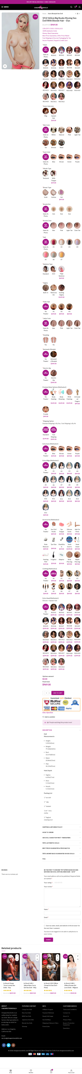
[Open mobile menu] (5, 7)
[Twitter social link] (9, 1047)
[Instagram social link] (13, 1047)
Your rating (48, 882)
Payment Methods (48, 1015)
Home (44, 13)
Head (44, 45)
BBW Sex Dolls (26, 1018)
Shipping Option (48, 421)
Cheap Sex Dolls (27, 1011)
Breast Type (46, 187)
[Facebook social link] (4, 1047)
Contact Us (66, 1015)
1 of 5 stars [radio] (55, 882)
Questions (66, 1030)
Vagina (45, 283)
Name (46, 909)
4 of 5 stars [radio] (60, 882)
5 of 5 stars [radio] (61, 882)
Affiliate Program (47, 1011)
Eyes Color (46, 152)
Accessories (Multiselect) (50, 520)
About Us (66, 1018)
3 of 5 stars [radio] (58, 882)
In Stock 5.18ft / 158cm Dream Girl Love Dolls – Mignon (71, 985)
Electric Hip (46, 368)
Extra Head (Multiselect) (50, 598)
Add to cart (57, 693)
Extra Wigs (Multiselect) (50, 460)
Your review (48, 886)
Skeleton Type (47, 264)
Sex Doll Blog (46, 1021)
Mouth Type (46, 168)
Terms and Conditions (70, 1011)
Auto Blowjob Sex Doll (55, 13)
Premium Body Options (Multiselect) (54, 387)
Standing (45, 335)
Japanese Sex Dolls (28, 1021)
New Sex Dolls (26, 1015)
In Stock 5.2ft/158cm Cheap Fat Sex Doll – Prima (50, 985)
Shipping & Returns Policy (50, 1025)
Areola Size (46, 204)
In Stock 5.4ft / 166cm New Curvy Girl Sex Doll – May (30, 985)
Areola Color (47, 220)
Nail (44, 237)
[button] (17, 956)
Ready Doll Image (47, 1018)
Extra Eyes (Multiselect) (50, 444)
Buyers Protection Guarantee (68, 1026)
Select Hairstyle (48, 106)
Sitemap (24, 1028)
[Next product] (80, 14)
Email (46, 917)
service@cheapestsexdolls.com (11, 1040)
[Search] (71, 7)
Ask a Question (47, 712)
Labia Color (46, 318)
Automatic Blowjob (49, 349)
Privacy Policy (67, 1021)
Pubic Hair (46, 302)
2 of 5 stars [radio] (57, 882)
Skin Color (46, 125)
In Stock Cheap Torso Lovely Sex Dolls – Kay (9, 985)
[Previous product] (76, 14)
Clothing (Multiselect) (49, 569)
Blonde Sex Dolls (27, 1025)
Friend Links (46, 1028)
